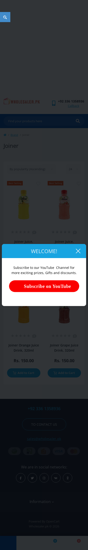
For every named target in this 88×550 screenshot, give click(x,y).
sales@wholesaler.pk (44, 438)
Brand (14, 135)
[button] (71, 101)
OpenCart (53, 521)
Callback (73, 106)
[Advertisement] (44, 51)
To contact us (44, 424)
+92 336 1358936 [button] (44, 408)
